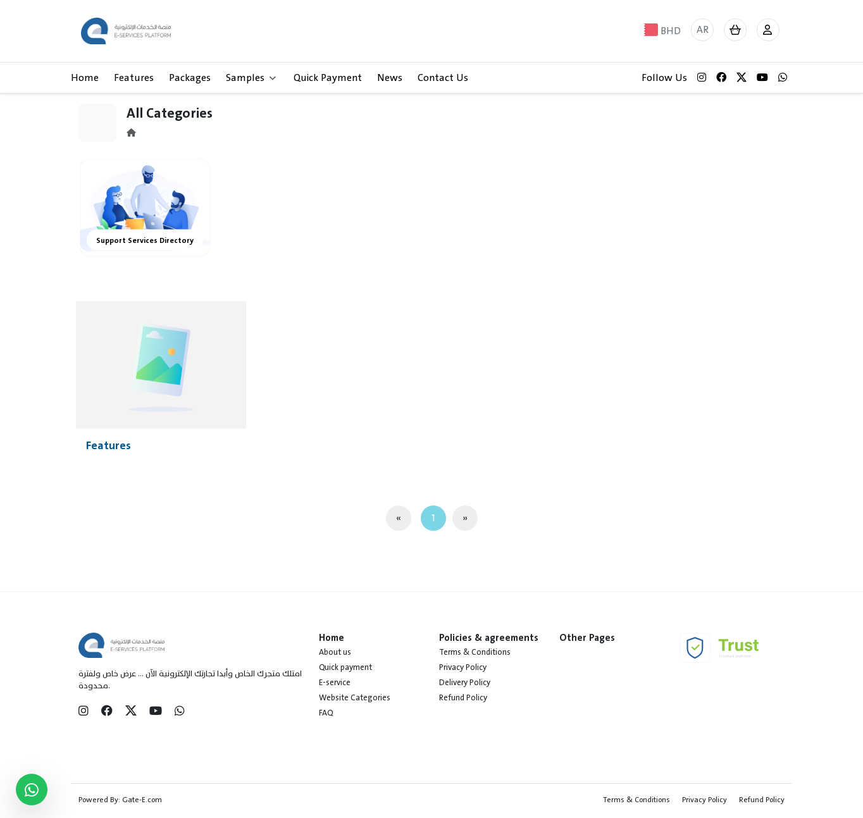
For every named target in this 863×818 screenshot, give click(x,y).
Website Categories (354, 698)
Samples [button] (251, 78)
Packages (190, 78)
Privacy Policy (463, 667)
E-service (335, 683)
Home (85, 78)
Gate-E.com (142, 799)
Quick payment (345, 667)
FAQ (326, 713)
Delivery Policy (464, 683)
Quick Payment (328, 78)
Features (134, 78)
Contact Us (443, 78)
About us (335, 652)
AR (703, 30)
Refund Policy (463, 698)
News (389, 78)
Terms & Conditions (475, 652)
